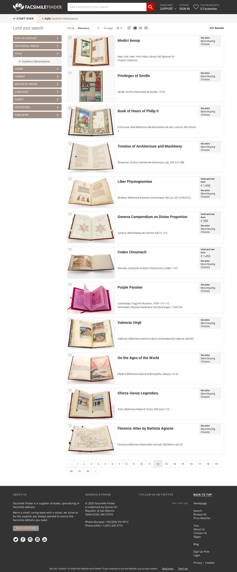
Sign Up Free (201, 551)
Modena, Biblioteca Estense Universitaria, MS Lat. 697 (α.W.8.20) (154, 197)
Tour (196, 525)
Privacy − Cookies (204, 562)
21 (79, 471)
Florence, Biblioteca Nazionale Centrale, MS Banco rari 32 (150, 444)
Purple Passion (130, 287)
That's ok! (183, 568)
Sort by (70, 28)
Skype (197, 536)
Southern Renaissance (59, 18)
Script (37, 99)
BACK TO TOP (202, 494)
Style (37, 53)
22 (88, 471)
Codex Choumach (132, 252)
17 (199, 463)
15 (183, 463)
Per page (108, 28)
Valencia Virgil (129, 322)
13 (166, 463)
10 (141, 463)
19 (216, 463)
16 (191, 463)
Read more (167, 568)
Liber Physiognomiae (135, 181)
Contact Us (200, 533)
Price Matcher (202, 518)
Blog (196, 544)
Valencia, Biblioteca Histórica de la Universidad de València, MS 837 (156, 338)
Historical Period (37, 46)
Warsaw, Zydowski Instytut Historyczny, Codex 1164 (148, 268)
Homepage (200, 503)
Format (37, 76)
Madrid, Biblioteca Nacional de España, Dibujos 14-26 (148, 373)
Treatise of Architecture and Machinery (150, 146)
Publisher (37, 114)
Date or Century (37, 38)
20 (71, 471)
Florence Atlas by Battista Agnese (145, 428)
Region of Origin (37, 84)
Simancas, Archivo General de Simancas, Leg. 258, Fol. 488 (151, 162)
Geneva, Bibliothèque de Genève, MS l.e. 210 (142, 232)
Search (197, 510)
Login (196, 555)
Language (37, 91)
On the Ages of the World (138, 358)
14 (174, 463)
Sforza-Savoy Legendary (138, 393)
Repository (37, 107)
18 (208, 463)
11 (149, 463)
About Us (199, 529)
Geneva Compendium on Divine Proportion (152, 217)
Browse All (199, 514)
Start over (23, 18)
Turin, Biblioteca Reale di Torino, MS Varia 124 (143, 409)
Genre (37, 68)
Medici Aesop (129, 40)
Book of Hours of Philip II (138, 111)
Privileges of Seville (134, 75)
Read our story (26, 528)
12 (158, 463)
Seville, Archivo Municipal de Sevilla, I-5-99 (141, 91)
